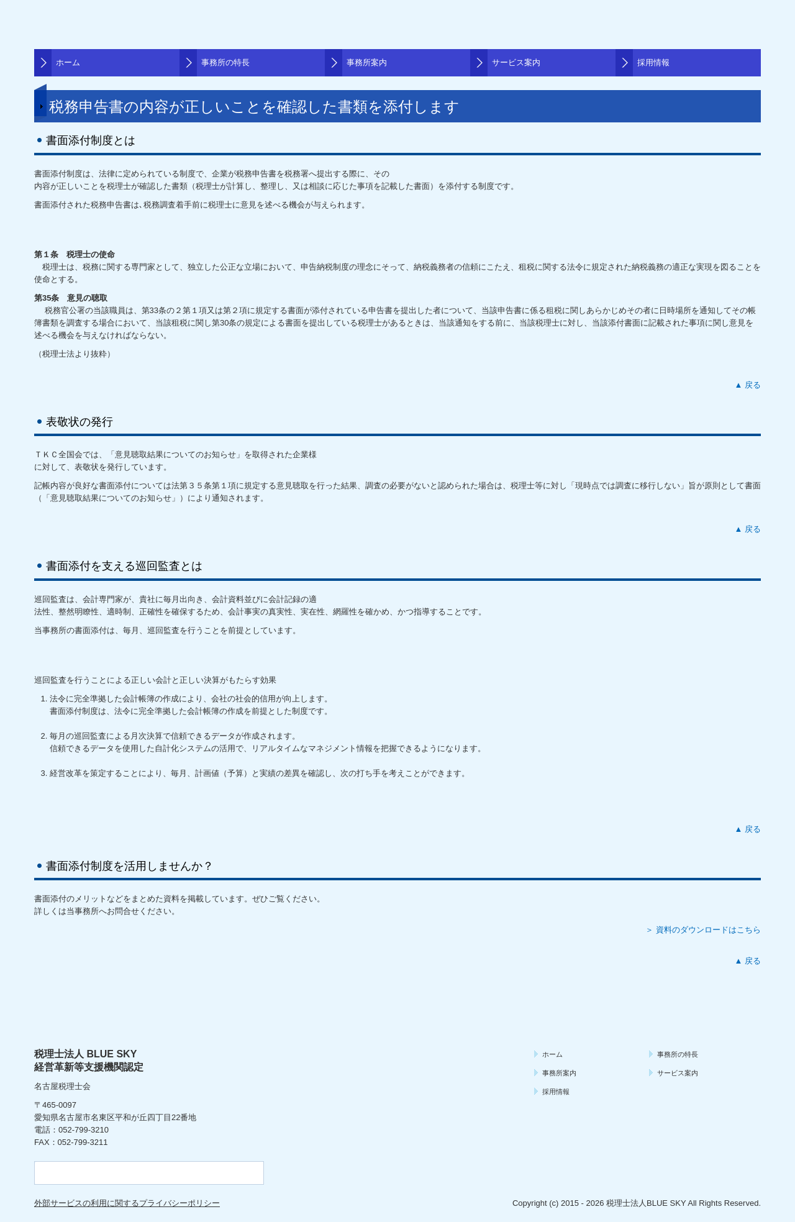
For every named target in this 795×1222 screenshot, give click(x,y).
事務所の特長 (225, 62)
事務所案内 (367, 62)
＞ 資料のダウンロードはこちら (703, 929)
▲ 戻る (748, 385)
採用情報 (653, 62)
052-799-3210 (83, 1129)
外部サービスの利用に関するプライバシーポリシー (127, 1203)
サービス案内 (516, 62)
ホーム (68, 62)
